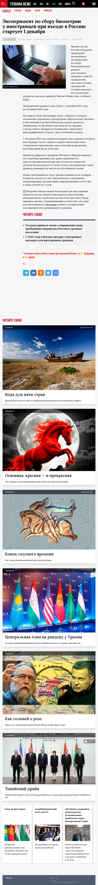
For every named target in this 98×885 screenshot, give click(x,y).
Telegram (89, 253)
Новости (7, 11)
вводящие (51, 204)
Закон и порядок (25, 39)
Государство (38, 39)
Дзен (31, 257)
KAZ (35, 3)
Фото (37, 11)
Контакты (9, 878)
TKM (54, 3)
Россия (48, 39)
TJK (47, 3)
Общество (66, 39)
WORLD (69, 3)
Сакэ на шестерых (15, 809)
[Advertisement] (49, 299)
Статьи (18, 11)
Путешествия (77, 39)
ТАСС (26, 99)
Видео (28, 11)
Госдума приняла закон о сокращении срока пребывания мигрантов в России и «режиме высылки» (56, 229)
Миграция (56, 39)
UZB (61, 3)
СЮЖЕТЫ (48, 11)
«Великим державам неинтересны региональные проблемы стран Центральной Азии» (77, 815)
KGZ (41, 3)
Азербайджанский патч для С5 (46, 811)
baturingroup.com (68, 882)
